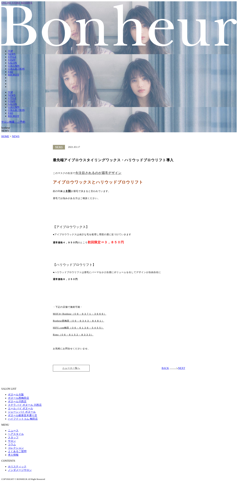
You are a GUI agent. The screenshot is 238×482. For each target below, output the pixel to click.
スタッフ (13, 437)
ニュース (13, 430)
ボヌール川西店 (17, 401)
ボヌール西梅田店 (18, 398)
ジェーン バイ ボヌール (22, 412)
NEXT (177, 368)
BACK (165, 368)
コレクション (16, 448)
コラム (12, 444)
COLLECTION (16, 68)
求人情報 (13, 455)
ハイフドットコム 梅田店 (23, 419)
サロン (12, 441)
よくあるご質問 (17, 451)
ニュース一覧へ (71, 368)
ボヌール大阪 (16, 394)
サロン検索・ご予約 (13, 121)
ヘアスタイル (16, 434)
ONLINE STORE (10, 2)
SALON (12, 62)
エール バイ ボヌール (20, 408)
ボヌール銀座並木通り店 (22, 415)
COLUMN (13, 65)
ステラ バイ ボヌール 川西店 (25, 405)
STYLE (12, 57)
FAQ (10, 71)
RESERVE (26, 2)
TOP (10, 51)
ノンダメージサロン (20, 470)
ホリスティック (17, 466)
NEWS (11, 54)
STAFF (12, 59)
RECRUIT (13, 74)
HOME (5, 136)
